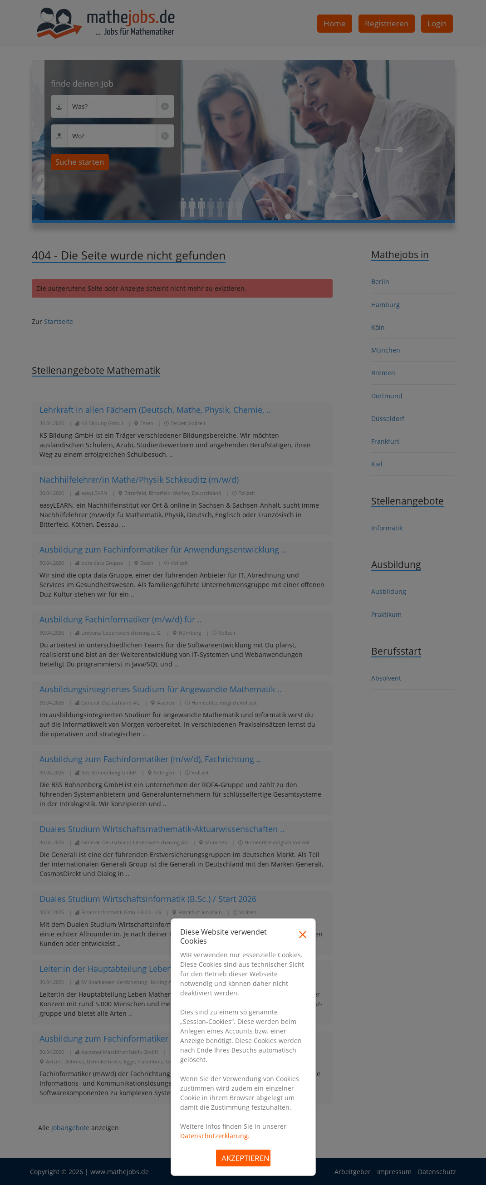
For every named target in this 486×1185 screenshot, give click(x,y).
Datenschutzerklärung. (215, 1135)
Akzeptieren (245, 1158)
